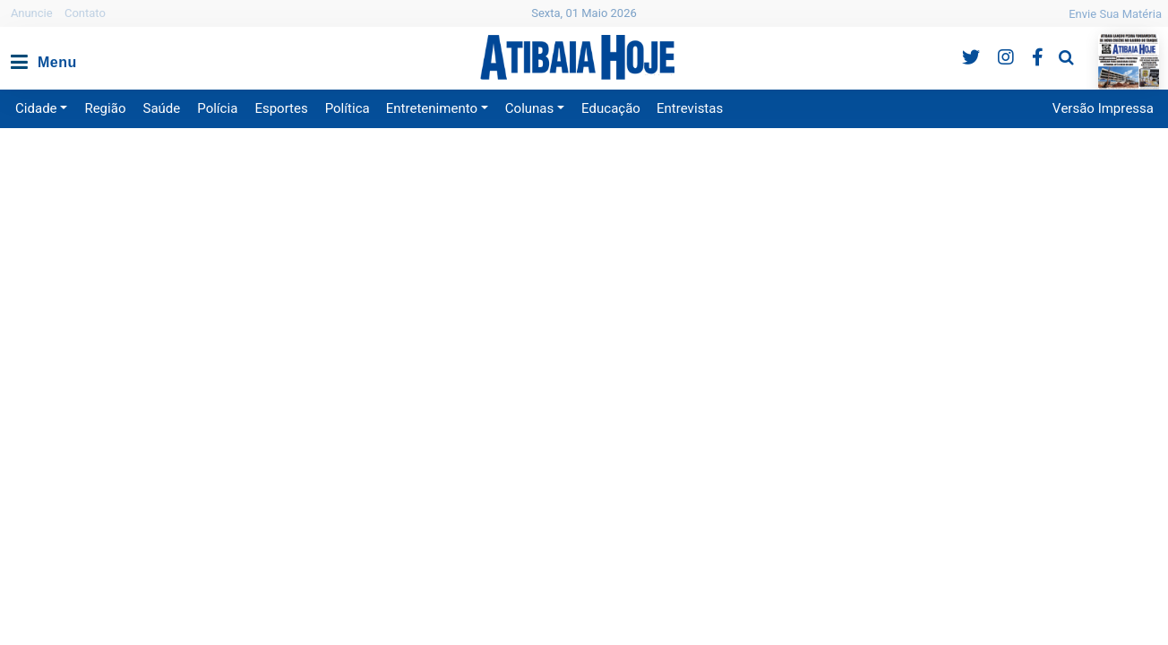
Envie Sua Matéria (1115, 13)
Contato (85, 13)
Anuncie (32, 13)
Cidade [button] (36, 108)
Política (347, 108)
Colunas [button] (529, 108)
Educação (610, 108)
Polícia (217, 108)
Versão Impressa (1103, 108)
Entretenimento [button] (431, 108)
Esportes (280, 108)
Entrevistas (690, 108)
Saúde (162, 108)
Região (104, 108)
